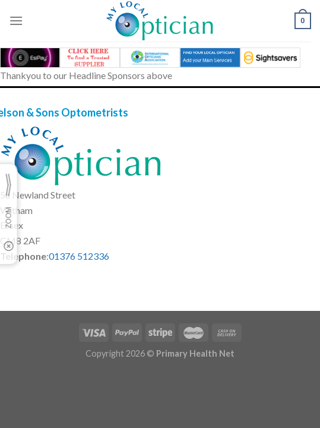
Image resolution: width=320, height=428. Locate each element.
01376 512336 (79, 256)
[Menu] (16, 20)
